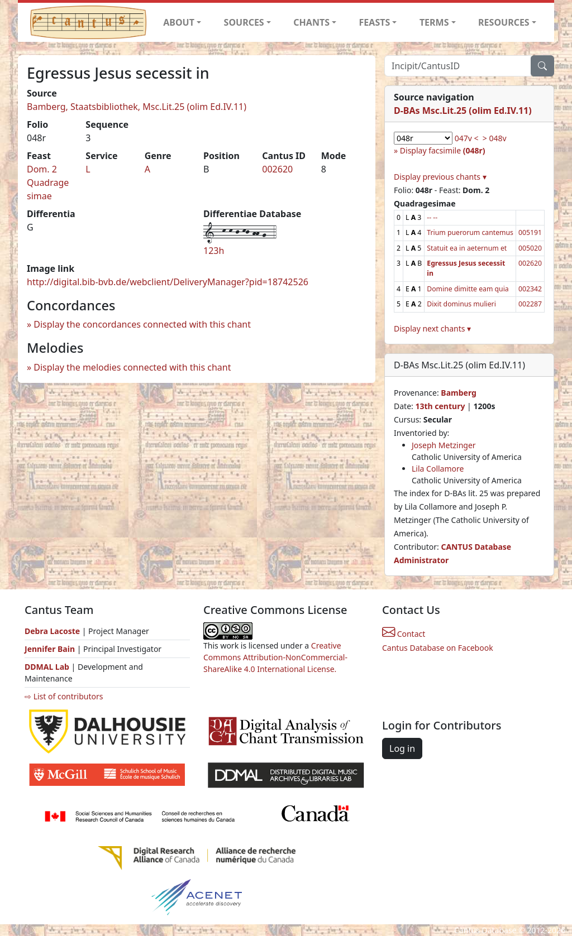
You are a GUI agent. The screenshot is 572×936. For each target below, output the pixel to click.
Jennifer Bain (51, 649)
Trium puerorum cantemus (470, 232)
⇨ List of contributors (64, 696)
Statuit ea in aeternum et (467, 248)
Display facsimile (442, 150)
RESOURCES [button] (504, 22)
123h (213, 250)
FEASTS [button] (374, 22)
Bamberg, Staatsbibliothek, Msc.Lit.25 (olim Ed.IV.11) (136, 106)
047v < (467, 138)
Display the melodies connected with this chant (132, 367)
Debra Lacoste (52, 631)
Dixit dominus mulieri (461, 304)
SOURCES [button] (244, 22)
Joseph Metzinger (444, 445)
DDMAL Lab (47, 666)
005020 (530, 248)
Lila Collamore (438, 468)
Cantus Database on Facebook (437, 647)
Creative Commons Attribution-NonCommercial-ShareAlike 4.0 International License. (275, 657)
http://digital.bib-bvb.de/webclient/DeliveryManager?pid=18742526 (167, 282)
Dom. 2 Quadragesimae (48, 182)
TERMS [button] (434, 22)
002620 (277, 169)
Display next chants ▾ (432, 328)
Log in (402, 748)
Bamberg (458, 392)
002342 (530, 289)
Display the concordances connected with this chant (142, 324)
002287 (530, 304)
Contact (403, 633)
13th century (440, 406)
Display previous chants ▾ (440, 176)
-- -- (432, 217)
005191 (530, 232)
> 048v (495, 138)
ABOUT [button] (178, 22)
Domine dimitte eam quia (467, 289)
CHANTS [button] (311, 22)
